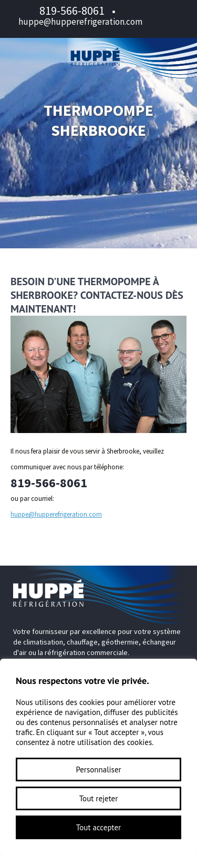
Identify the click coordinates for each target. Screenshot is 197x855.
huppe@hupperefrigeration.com (80, 21)
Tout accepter (98, 827)
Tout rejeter (98, 798)
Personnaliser (98, 769)
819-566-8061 (72, 10)
